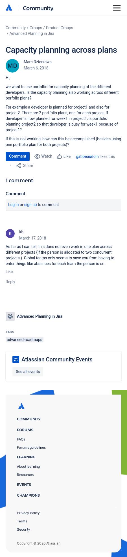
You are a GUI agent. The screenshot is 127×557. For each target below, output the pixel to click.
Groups (36, 28)
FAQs (21, 439)
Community (38, 8)
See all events (28, 371)
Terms (22, 521)
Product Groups (59, 28)
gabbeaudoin (87, 156)
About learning (28, 466)
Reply (10, 281)
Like (9, 271)
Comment (17, 156)
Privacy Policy (28, 513)
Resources (25, 475)
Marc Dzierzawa (38, 62)
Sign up (30, 204)
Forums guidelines (31, 447)
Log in (13, 204)
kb (21, 232)
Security (23, 529)
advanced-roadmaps (24, 339)
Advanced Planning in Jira (32, 33)
